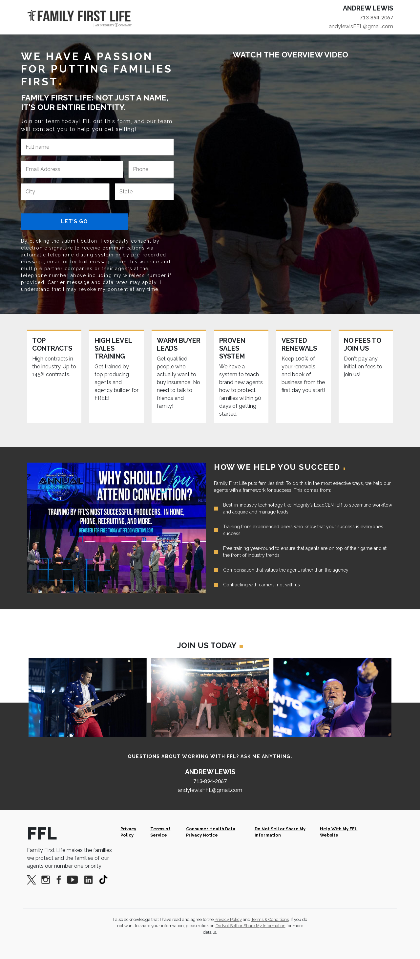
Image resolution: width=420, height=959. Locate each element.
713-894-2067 (376, 17)
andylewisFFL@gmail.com (361, 26)
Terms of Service (160, 832)
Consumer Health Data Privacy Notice (210, 832)
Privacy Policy (128, 832)
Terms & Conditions (270, 919)
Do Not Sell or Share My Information (280, 832)
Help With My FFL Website (338, 832)
